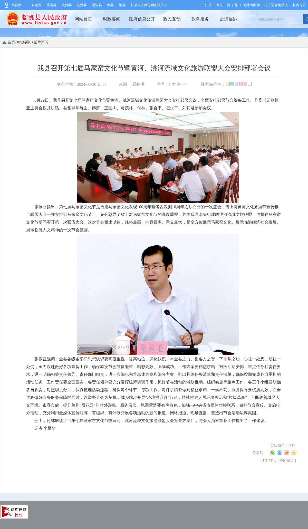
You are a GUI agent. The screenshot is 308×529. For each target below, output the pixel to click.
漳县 (110, 5)
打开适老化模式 (276, 5)
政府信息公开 (142, 19)
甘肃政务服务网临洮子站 (149, 5)
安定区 (36, 5)
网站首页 (83, 19)
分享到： (259, 453)
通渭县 (51, 5)
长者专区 (299, 5)
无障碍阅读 (251, 5)
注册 (208, 5)
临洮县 (82, 5)
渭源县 (97, 5)
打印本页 (270, 461)
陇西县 (67, 5)
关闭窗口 (287, 461)
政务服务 (200, 19)
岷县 (122, 5)
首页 (11, 42)
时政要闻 (111, 19)
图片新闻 (41, 42)
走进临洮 (228, 19)
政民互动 (172, 19)
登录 (219, 5)
